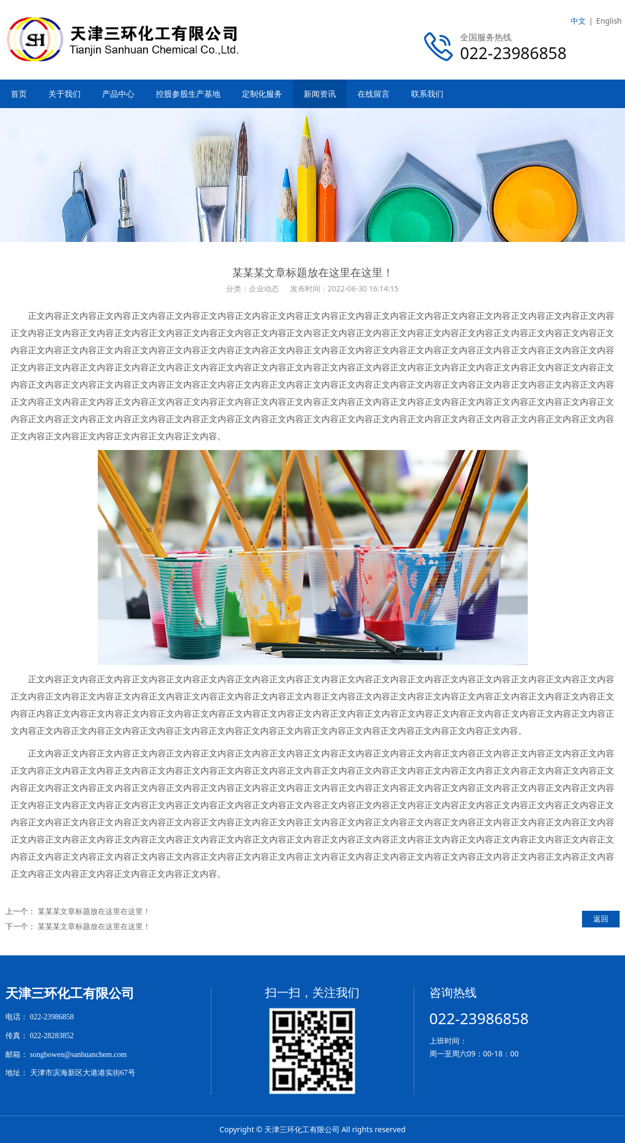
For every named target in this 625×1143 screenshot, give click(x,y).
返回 (600, 918)
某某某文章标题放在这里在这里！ (94, 911)
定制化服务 (262, 93)
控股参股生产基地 (188, 93)
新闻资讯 (320, 93)
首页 (19, 93)
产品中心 (118, 93)
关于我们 (64, 93)
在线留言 (373, 93)
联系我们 (427, 93)
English (609, 21)
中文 (578, 21)
